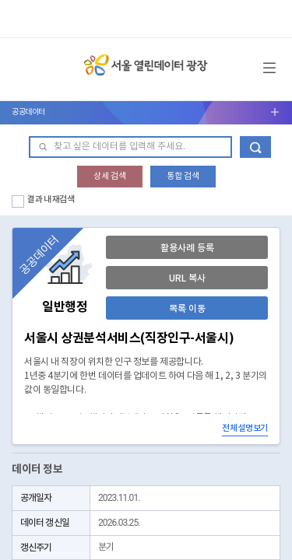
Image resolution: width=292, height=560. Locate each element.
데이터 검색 (255, 147)
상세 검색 (109, 176)
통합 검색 (183, 176)
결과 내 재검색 (51, 199)
